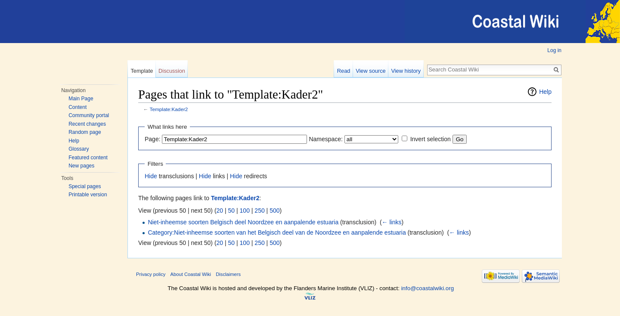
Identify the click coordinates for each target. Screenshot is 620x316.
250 (259, 210)
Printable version (87, 195)
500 (274, 210)
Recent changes (87, 124)
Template (141, 71)
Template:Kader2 (169, 109)
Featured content (88, 158)
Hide (151, 176)
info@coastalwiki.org (427, 288)
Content (77, 107)
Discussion (171, 71)
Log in (554, 50)
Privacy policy (150, 274)
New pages (81, 166)
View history (406, 71)
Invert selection (430, 139)
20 (220, 210)
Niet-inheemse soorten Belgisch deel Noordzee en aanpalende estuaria (243, 222)
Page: (153, 139)
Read (343, 71)
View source (370, 71)
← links (392, 222)
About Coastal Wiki (190, 274)
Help (73, 141)
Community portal (88, 115)
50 (231, 210)
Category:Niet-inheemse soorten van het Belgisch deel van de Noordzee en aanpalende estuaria (277, 232)
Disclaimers (228, 274)
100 (245, 210)
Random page (84, 132)
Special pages (84, 186)
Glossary (78, 149)
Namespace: (326, 139)
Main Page (80, 99)
